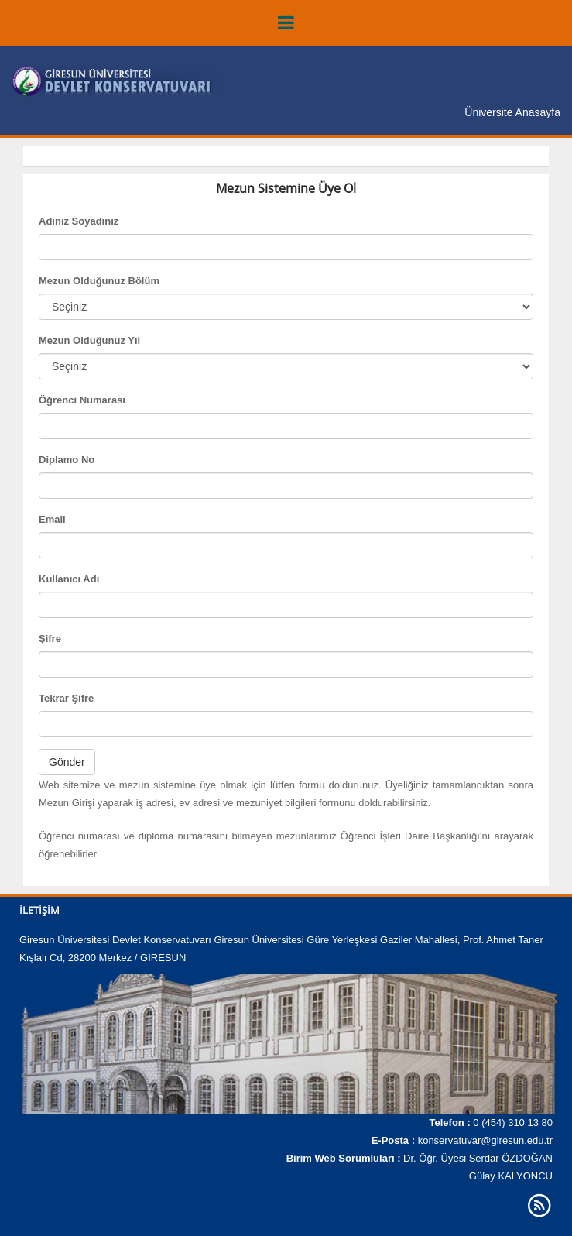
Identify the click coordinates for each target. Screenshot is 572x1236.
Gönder (67, 762)
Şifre (50, 638)
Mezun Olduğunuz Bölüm (99, 281)
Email (52, 519)
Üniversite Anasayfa (512, 112)
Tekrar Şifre (66, 698)
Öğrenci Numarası (82, 400)
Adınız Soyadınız (78, 221)
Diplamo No (66, 459)
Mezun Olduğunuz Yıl (89, 340)
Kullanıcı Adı (69, 579)
